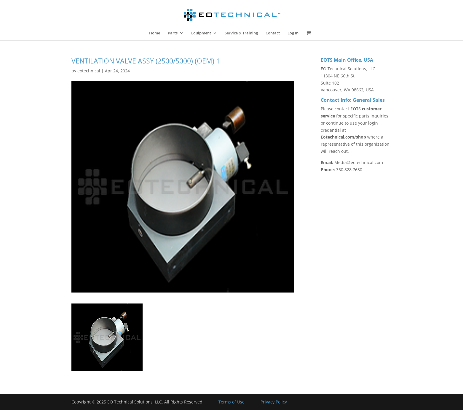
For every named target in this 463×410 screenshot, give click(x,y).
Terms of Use (231, 402)
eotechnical (88, 71)
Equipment (201, 33)
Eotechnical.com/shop (343, 137)
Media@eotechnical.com (358, 162)
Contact (273, 33)
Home (154, 33)
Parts (173, 33)
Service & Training (241, 33)
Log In (293, 33)
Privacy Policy (274, 402)
